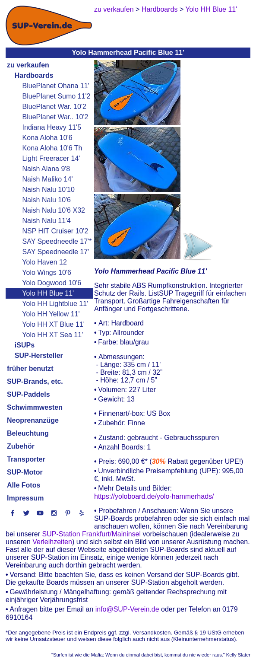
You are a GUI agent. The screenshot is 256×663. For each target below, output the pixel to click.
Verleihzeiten (52, 541)
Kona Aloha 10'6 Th (52, 148)
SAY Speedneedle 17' (55, 251)
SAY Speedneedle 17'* (57, 241)
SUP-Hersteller (39, 355)
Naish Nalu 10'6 (46, 200)
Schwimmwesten (35, 407)
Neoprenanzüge (33, 420)
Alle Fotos (23, 485)
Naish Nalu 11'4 (46, 220)
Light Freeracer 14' (51, 158)
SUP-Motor (25, 472)
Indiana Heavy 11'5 (51, 127)
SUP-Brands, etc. (35, 381)
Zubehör (21, 446)
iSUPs (25, 345)
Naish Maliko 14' (47, 179)
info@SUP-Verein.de (127, 609)
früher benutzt (30, 368)
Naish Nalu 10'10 (48, 189)
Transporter (26, 459)
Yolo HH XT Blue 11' (53, 324)
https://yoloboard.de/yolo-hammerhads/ (154, 496)
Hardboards (34, 75)
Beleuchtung (28, 433)
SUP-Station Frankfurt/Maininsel (91, 534)
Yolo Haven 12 (44, 262)
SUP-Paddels (28, 394)
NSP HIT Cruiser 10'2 (55, 231)
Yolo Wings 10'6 (46, 272)
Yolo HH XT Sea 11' (52, 334)
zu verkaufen (28, 65)
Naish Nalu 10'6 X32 (53, 210)
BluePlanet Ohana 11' (55, 85)
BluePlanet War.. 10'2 (55, 117)
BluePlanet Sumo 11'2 (56, 96)
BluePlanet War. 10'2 (54, 106)
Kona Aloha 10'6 (47, 137)
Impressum (25, 498)
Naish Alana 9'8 (46, 168)
